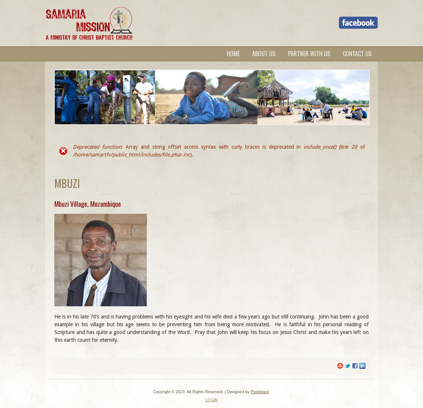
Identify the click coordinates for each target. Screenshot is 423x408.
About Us (263, 53)
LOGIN (212, 400)
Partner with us (309, 53)
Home (233, 53)
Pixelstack (260, 392)
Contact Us (357, 53)
